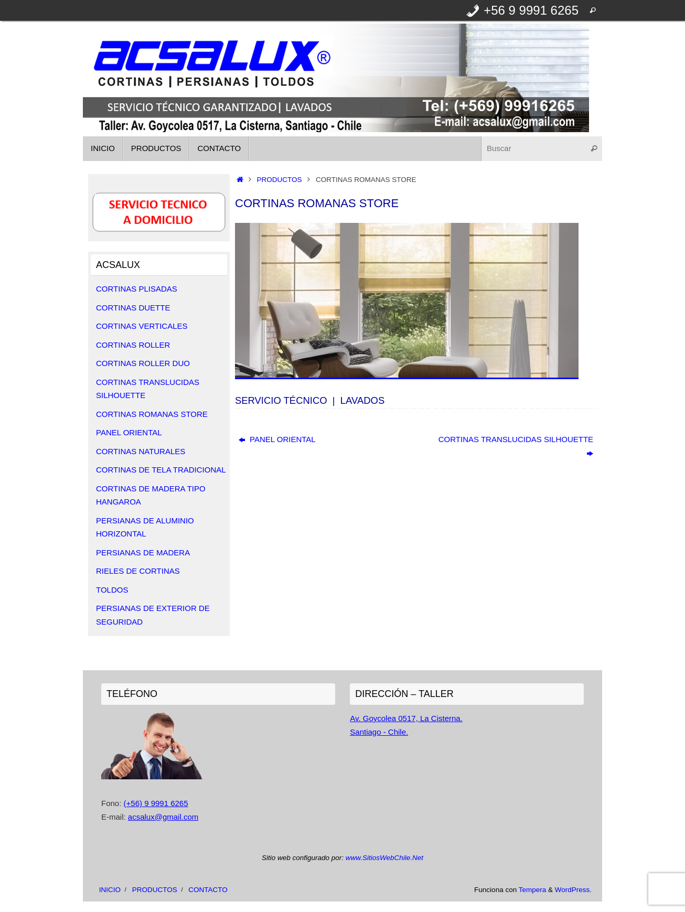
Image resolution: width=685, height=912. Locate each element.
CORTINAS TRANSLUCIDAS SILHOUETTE (515, 446)
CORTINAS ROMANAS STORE (152, 414)
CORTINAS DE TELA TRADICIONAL (161, 469)
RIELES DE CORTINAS (138, 570)
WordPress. (573, 890)
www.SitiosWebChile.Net (384, 858)
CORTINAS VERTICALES (142, 325)
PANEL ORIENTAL (277, 439)
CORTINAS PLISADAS (136, 288)
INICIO (110, 890)
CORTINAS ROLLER (133, 344)
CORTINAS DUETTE (133, 307)
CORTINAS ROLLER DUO (143, 363)
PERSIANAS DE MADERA (143, 552)
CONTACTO (208, 890)
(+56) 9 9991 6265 (156, 803)
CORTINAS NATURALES (140, 451)
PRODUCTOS (279, 180)
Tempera (533, 890)
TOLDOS (112, 589)
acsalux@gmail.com (163, 816)
